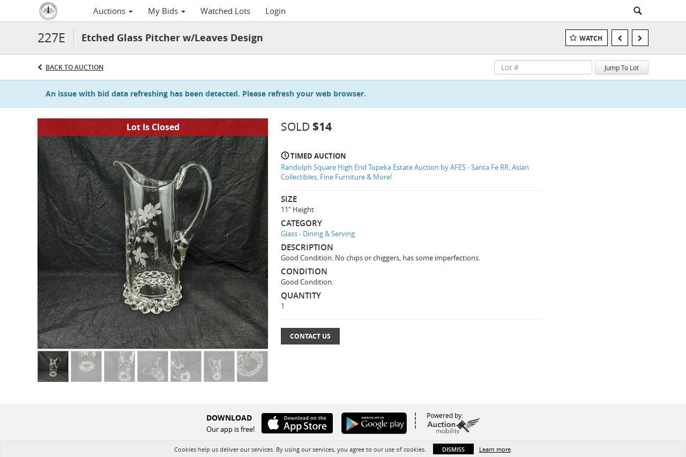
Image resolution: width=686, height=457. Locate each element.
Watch (590, 38)
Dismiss (453, 449)
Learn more (495, 449)
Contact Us (310, 336)
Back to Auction (74, 67)
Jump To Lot (622, 67)
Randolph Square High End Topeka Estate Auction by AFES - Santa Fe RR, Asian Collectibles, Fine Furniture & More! (405, 172)
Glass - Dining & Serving (318, 233)
